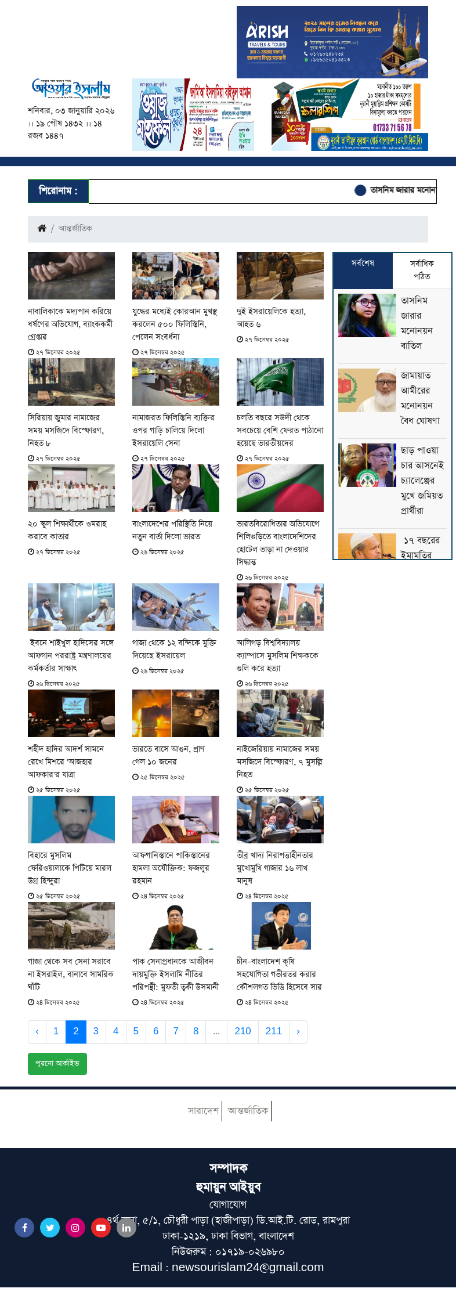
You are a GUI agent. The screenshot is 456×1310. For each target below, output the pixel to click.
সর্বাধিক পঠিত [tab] (422, 270)
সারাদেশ (203, 1111)
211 (274, 1031)
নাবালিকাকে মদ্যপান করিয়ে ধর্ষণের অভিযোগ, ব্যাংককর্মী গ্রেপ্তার (70, 324)
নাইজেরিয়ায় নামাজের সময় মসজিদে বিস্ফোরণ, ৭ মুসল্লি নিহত (280, 762)
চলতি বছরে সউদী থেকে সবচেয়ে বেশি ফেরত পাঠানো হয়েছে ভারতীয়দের (280, 430)
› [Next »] (298, 1031)
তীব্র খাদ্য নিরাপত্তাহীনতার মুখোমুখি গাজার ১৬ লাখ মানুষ (275, 868)
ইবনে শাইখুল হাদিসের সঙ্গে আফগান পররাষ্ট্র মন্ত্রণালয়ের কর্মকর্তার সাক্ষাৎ (71, 655)
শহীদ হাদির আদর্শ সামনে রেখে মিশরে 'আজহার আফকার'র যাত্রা (66, 762)
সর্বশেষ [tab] (363, 263)
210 (242, 1031)
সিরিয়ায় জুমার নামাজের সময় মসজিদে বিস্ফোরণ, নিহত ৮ (66, 430)
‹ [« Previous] (37, 1031)
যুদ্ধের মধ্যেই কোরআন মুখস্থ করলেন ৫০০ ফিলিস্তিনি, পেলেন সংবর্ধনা (174, 324)
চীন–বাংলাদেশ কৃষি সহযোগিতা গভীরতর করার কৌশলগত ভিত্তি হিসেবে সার (279, 974)
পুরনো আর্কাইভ (57, 1063)
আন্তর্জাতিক (248, 1111)
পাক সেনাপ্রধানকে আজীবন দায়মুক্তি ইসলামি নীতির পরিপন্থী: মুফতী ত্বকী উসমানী (175, 974)
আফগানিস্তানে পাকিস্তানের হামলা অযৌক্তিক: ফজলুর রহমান (171, 868)
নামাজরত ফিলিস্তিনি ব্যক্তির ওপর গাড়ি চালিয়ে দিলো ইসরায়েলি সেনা (173, 430)
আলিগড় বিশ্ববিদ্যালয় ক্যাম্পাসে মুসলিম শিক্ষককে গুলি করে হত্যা (278, 655)
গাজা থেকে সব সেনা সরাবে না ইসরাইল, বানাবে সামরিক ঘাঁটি (71, 974)
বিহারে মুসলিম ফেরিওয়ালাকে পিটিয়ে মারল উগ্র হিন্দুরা (69, 868)
